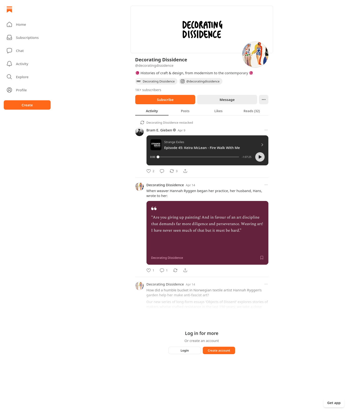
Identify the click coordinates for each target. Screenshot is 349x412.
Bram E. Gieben (159, 130)
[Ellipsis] (263, 99)
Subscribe (165, 99)
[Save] (262, 257)
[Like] (150, 171)
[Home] (9, 9)
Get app (334, 402)
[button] (27, 24)
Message (226, 99)
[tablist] (201, 110)
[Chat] (27, 50)
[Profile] (27, 90)
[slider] (198, 157)
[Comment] (162, 171)
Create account (219, 350)
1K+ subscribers (148, 89)
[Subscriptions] (27, 37)
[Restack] (173, 171)
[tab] (152, 110)
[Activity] (27, 63)
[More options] (266, 130)
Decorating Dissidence (162, 122)
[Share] (185, 171)
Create (27, 105)
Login (184, 350)
